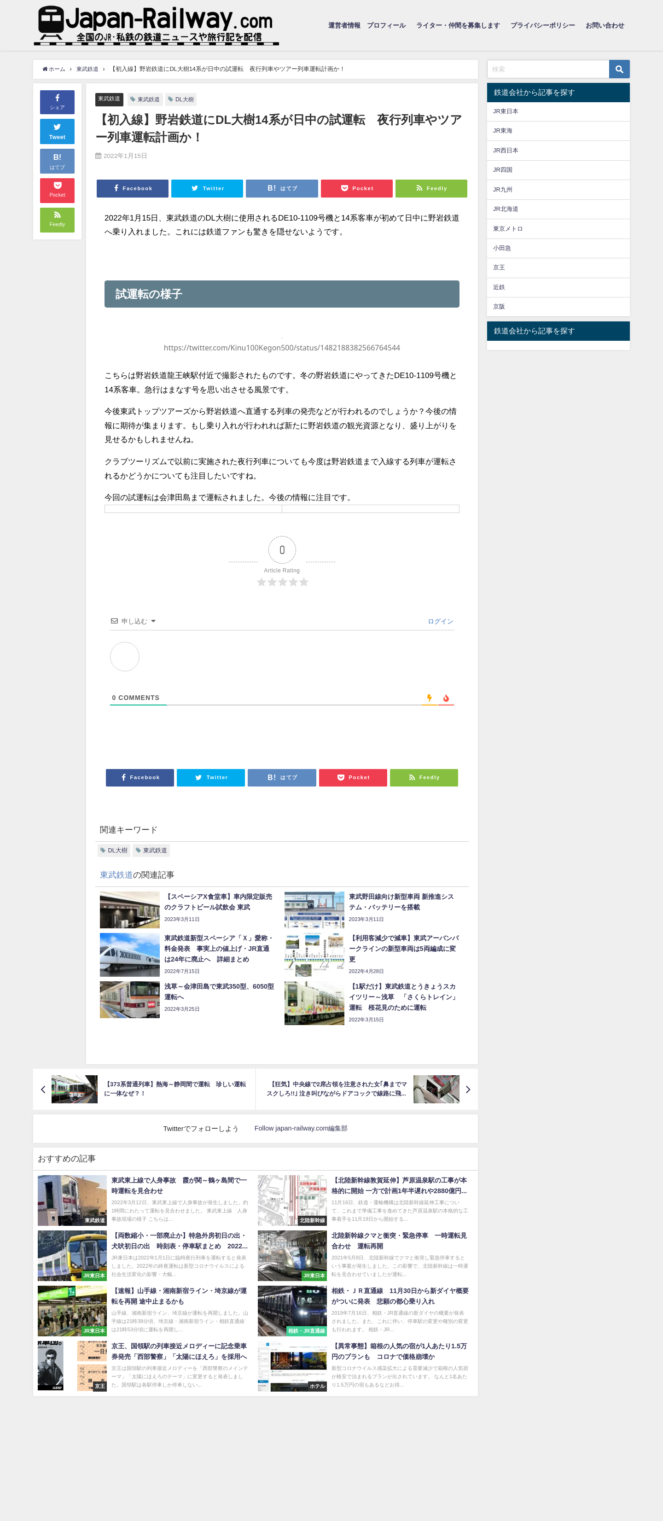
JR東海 (502, 131)
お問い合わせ (605, 25)
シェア (57, 101)
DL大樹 (188, 99)
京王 (499, 267)
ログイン (440, 621)
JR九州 (502, 189)
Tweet (57, 130)
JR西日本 (505, 150)
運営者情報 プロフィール (367, 25)
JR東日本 (505, 111)
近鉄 (499, 287)
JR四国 (502, 170)
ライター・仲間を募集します (458, 25)
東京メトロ (508, 229)
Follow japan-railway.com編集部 (301, 1128)
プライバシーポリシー (543, 25)
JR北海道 (505, 209)
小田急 (502, 248)
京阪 (499, 306)
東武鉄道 (110, 99)
